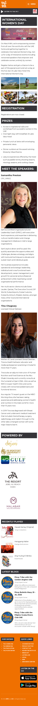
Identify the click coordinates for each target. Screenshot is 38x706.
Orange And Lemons (21, 544)
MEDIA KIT (25, 653)
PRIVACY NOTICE (27, 646)
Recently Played (12, 521)
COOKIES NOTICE (28, 644)
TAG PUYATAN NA (9, 650)
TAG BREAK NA (8, 646)
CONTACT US (26, 648)
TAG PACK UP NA (8, 648)
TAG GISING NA (8, 644)
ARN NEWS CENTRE (28, 661)
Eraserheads (19, 558)
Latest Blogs (10, 572)
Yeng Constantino (20, 530)
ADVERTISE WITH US (29, 650)
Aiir (12, 699)
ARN (23, 659)
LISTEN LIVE (26, 655)
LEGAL (24, 657)
